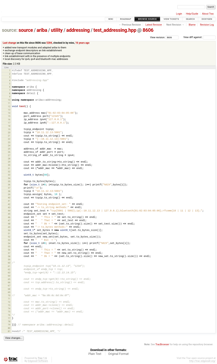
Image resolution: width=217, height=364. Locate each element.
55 (9, 246)
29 (9, 162)
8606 (148, 30)
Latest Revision (153, 24)
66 (9, 282)
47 (9, 220)
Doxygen (207, 19)
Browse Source (147, 19)
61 (9, 266)
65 (9, 279)
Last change (9, 42)
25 (9, 148)
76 (9, 315)
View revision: (157, 37)
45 (9, 214)
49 (9, 227)
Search (190, 19)
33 (9, 175)
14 (9, 113)
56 (9, 249)
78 (9, 321)
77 (9, 318)
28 (9, 158)
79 (9, 324)
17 (9, 122)
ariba (42, 30)
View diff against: (199, 37)
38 (9, 191)
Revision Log (207, 24)
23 (9, 142)
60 (9, 262)
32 (9, 171)
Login (179, 13)
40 (9, 197)
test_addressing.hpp (114, 30)
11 (9, 103)
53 (9, 240)
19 (9, 129)
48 (9, 223)
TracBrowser (162, 344)
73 (9, 305)
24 (9, 145)
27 (9, 155)
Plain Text (94, 354)
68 (9, 289)
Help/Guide (192, 13)
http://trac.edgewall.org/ (202, 361)
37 (9, 188)
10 (9, 100)
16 (9, 119)
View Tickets (171, 19)
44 (9, 210)
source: (10, 30)
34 (9, 178)
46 (9, 217)
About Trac (208, 13)
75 (9, 311)
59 (9, 259)
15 (9, 116)
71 (9, 298)
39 (9, 194)
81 (9, 331)
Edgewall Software (38, 361)
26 (9, 152)
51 (9, 233)
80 (9, 328)
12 (9, 106)
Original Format (118, 354)
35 (9, 181)
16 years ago (82, 42)
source (25, 30)
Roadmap (125, 19)
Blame (192, 24)
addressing (78, 30)
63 (9, 272)
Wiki (110, 19)
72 (9, 302)
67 (9, 285)
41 (9, 201)
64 (9, 276)
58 (9, 256)
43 (9, 207)
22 (9, 139)
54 (9, 243)
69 (9, 292)
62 (9, 269)
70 (9, 295)
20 (9, 132)
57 (9, 253)
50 (9, 230)
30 (9, 165)
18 (9, 126)
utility (57, 30)
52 (9, 236)
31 (9, 168)
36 (9, 184)
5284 (49, 42)
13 (9, 109)
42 (9, 204)
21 (9, 135)
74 (9, 308)
